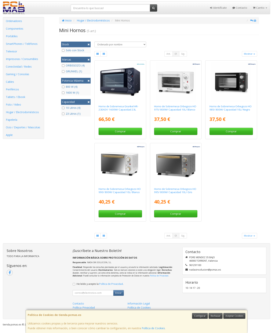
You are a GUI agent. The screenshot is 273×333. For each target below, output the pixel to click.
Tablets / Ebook (15, 97)
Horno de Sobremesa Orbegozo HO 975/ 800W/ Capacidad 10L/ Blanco (175, 108)
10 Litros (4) (71, 108)
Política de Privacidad (159, 275)
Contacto (239, 7)
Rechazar (215, 315)
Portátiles (12, 36)
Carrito (260, 7)
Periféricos (12, 89)
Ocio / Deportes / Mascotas (23, 127)
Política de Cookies (153, 328)
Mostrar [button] (249, 53)
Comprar (120, 131)
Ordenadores (14, 21)
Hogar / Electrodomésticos (22, 112)
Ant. (168, 53)
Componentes (14, 28)
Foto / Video (13, 104)
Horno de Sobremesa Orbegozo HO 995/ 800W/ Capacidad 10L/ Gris (175, 190)
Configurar (200, 315)
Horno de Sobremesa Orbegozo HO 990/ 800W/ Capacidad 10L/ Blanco (120, 190)
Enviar (118, 292)
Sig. (183, 53)
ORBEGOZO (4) (73, 65)
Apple (9, 135)
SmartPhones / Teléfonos (22, 44)
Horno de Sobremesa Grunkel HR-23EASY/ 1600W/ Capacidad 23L (118, 108)
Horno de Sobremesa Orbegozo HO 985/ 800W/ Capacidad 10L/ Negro (230, 108)
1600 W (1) (70, 92)
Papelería (11, 120)
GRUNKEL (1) (72, 71)
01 (176, 53)
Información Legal (138, 303)
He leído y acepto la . (100, 284)
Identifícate (218, 7)
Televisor (11, 51)
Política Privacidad (84, 307)
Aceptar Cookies (234, 315)
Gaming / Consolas (17, 74)
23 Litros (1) (71, 113)
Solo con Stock (73, 50)
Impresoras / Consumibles (22, 59)
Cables (10, 82)
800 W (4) (70, 86)
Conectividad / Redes (19, 66)
